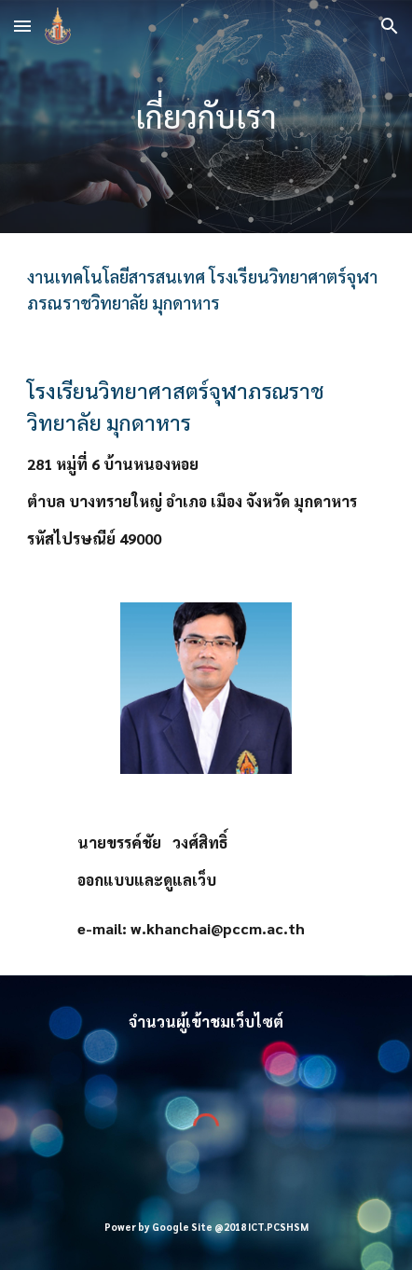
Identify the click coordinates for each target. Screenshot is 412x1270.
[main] (206, 116)
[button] (22, 25)
